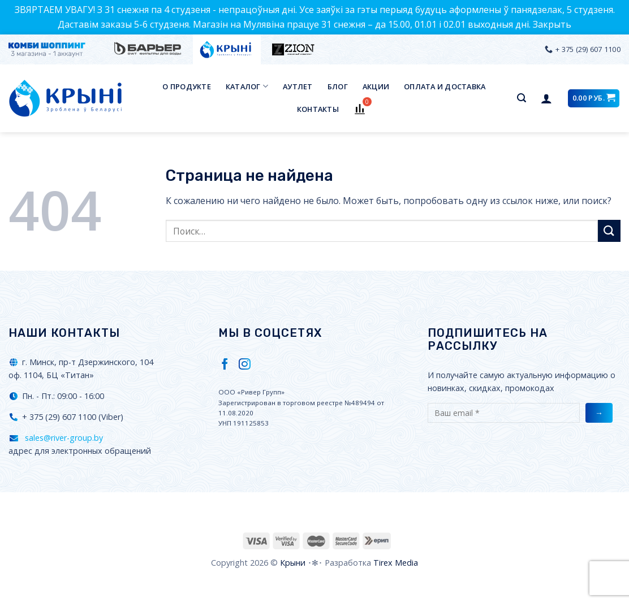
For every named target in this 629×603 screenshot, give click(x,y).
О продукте (186, 86)
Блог (338, 86)
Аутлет (298, 86)
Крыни (292, 562)
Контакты (318, 109)
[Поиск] (521, 98)
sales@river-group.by (63, 437)
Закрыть (552, 24)
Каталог (247, 86)
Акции (376, 86)
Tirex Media (395, 562)
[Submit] (609, 231)
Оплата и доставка (444, 86)
